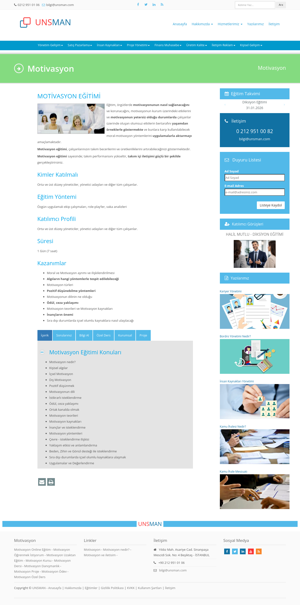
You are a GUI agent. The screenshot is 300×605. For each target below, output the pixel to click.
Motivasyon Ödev (54, 571)
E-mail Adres (234, 186)
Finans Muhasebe (168, 45)
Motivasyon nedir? (116, 549)
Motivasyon (92, 549)
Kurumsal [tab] (125, 335)
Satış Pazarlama (80, 45)
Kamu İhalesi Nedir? (255, 444)
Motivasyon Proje (27, 571)
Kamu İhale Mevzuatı (255, 489)
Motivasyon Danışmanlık (42, 566)
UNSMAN (39, 588)
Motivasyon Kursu (39, 560)
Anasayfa (180, 24)
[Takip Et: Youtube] (251, 551)
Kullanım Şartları (150, 588)
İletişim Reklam (223, 45)
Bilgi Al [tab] (84, 335)
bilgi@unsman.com (60, 5)
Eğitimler (91, 588)
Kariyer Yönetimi (255, 309)
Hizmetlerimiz (230, 24)
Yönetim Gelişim (50, 45)
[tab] (44, 335)
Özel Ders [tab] (103, 335)
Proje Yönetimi (138, 45)
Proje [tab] (143, 335)
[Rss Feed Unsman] (162, 4)
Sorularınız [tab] (64, 335)
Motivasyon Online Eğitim (33, 549)
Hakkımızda (202, 24)
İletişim (274, 24)
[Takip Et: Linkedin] (243, 551)
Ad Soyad (232, 171)
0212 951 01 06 (29, 5)
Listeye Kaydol (271, 205)
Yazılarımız (255, 24)
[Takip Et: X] (146, 4)
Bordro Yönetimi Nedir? (255, 354)
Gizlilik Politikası (112, 588)
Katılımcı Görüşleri (248, 224)
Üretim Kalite (196, 45)
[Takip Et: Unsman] (154, 4)
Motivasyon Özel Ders (29, 577)
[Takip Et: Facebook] (138, 4)
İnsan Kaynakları (109, 45)
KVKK (131, 588)
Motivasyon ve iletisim (100, 555)
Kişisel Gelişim (251, 45)
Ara (281, 4)
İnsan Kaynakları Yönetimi (255, 399)
